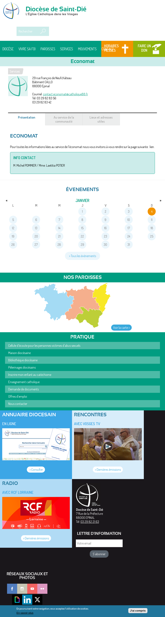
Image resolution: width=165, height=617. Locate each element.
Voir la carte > (121, 328)
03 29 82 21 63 (89, 522)
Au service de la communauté (64, 119)
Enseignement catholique (24, 382)
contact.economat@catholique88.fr (65, 94)
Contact (107, 49)
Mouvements (87, 49)
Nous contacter (17, 404)
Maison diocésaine (19, 353)
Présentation (31, 119)
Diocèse (8, 49)
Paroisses (48, 49)
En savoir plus (25, 613)
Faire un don (144, 48)
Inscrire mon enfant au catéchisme (29, 375)
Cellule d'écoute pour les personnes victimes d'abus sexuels (44, 346)
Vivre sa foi (27, 49)
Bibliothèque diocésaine (23, 360)
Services (66, 49)
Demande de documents (23, 389)
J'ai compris (138, 611)
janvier (82, 200)
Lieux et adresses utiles (101, 119)
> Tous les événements (82, 256)
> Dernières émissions (108, 470)
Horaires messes (111, 48)
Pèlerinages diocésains (22, 367)
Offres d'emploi (17, 396)
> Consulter (36, 470)
